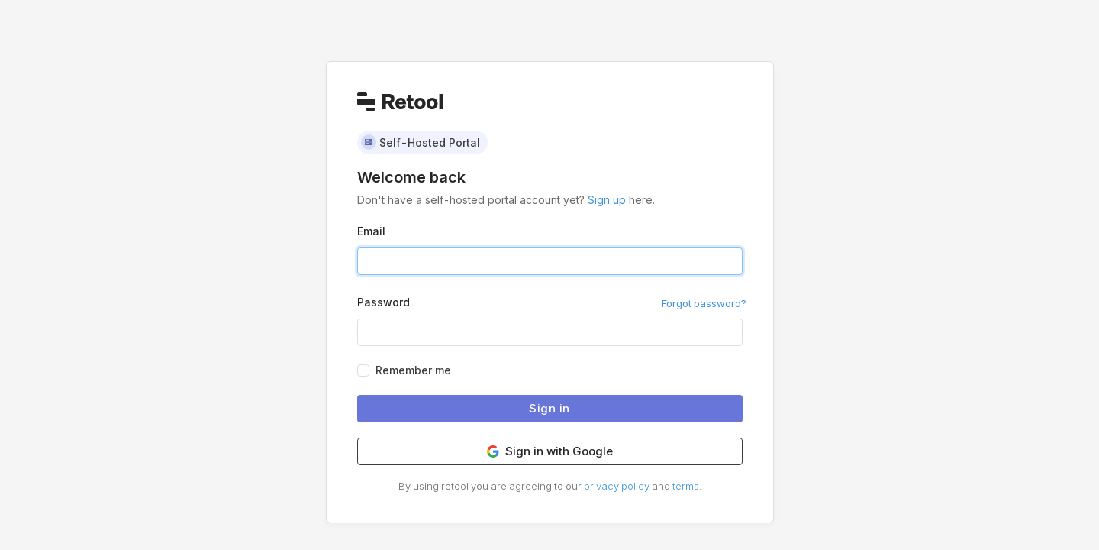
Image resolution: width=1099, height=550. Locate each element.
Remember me (413, 370)
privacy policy (616, 486)
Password (383, 302)
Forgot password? (704, 303)
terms (685, 486)
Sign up (607, 199)
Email (371, 231)
